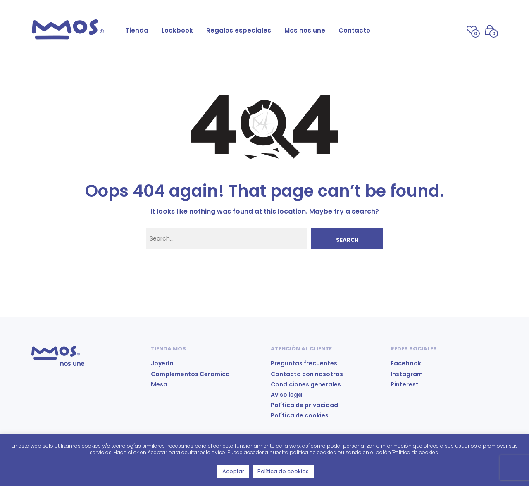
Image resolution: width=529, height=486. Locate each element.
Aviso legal (287, 395)
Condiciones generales (306, 384)
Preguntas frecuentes (304, 363)
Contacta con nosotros (307, 374)
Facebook (406, 363)
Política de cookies (300, 415)
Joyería (162, 363)
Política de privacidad (304, 405)
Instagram (407, 374)
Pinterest (405, 384)
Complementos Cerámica (190, 374)
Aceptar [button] (233, 471)
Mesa (159, 384)
